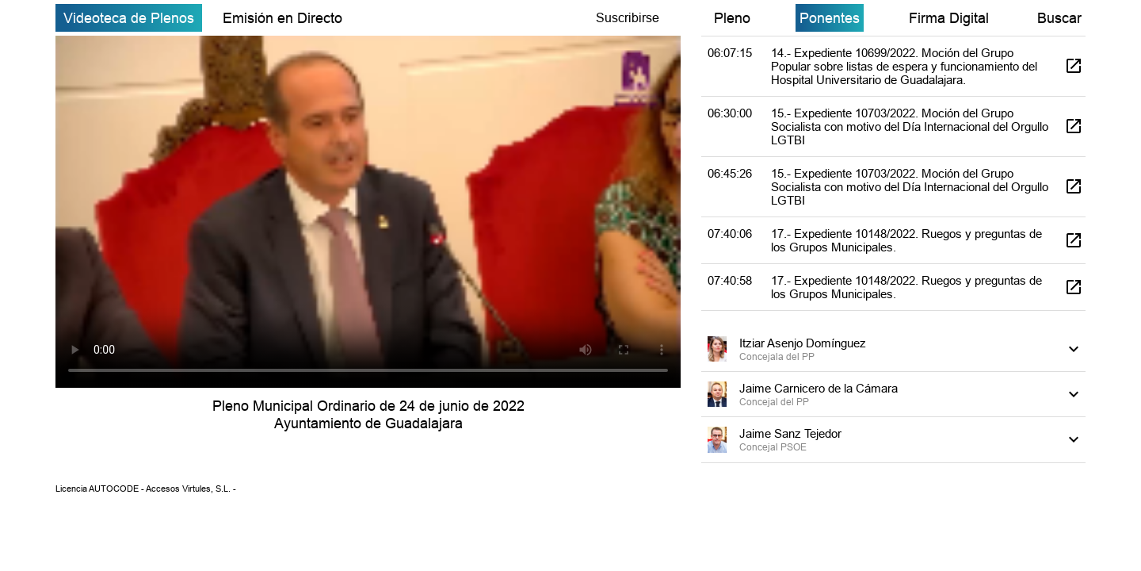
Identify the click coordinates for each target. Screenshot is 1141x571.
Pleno (732, 18)
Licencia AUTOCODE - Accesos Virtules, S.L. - (145, 488)
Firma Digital (949, 18)
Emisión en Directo (282, 18)
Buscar (1059, 18)
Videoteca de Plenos (128, 18)
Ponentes (829, 18)
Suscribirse (627, 17)
